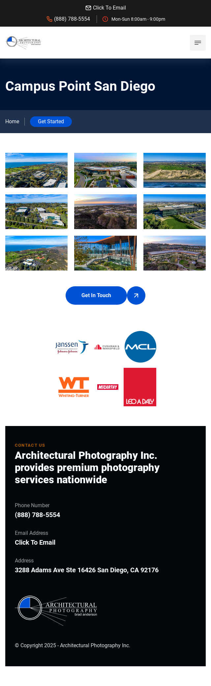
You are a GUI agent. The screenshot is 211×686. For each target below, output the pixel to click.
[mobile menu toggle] (198, 43)
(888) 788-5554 (68, 19)
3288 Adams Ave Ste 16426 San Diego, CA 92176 (87, 570)
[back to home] (23, 42)
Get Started (51, 121)
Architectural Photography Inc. (95, 645)
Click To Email (105, 8)
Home (12, 121)
